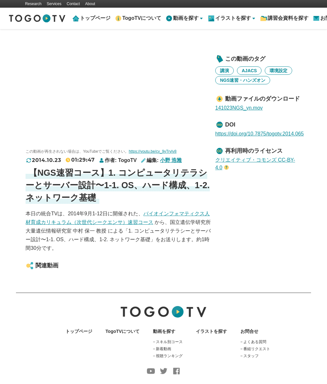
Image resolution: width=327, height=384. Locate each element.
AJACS (249, 70)
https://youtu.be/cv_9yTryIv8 (153, 151)
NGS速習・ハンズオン (242, 80)
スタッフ (251, 356)
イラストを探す (211, 331)
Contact (73, 4)
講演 (224, 70)
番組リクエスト (256, 349)
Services (54, 4)
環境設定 (278, 70)
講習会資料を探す (288, 18)
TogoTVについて (141, 18)
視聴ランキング (169, 356)
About (90, 4)
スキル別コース (169, 342)
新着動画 (163, 349)
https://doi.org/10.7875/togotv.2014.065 (259, 133)
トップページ (95, 18)
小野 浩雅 (171, 160)
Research (33, 4)
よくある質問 (254, 342)
